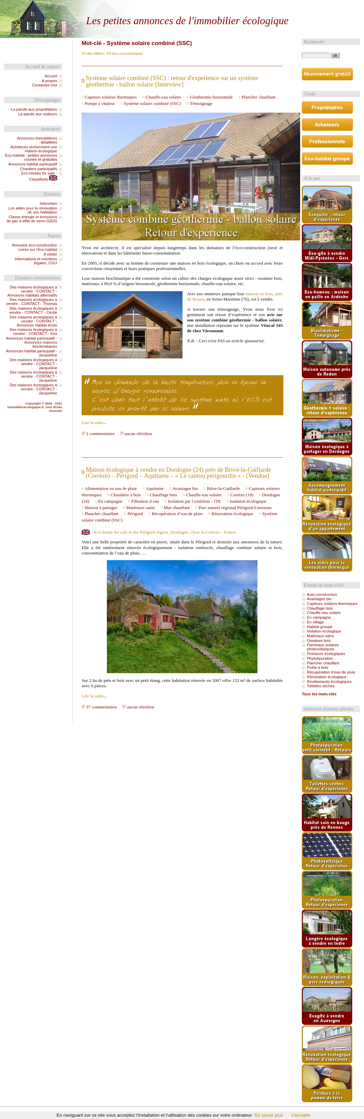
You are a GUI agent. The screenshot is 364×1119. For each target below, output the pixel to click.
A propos (49, 81)
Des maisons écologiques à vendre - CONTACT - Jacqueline (33, 364)
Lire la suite (92, 422)
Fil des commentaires (125, 53)
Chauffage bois (163, 494)
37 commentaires (101, 706)
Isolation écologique (248, 501)
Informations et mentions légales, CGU (35, 261)
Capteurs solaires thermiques (111, 97)
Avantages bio (185, 488)
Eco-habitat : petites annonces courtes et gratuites (31, 157)
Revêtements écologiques (329, 682)
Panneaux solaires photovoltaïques (323, 647)
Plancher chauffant (259, 97)
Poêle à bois (317, 667)
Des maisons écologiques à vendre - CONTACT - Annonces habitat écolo (33, 321)
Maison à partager (101, 507)
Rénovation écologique (232, 513)
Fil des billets (93, 53)
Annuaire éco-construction (34, 245)
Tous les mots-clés (319, 694)
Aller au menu (196, 6)
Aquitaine (155, 488)
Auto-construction (322, 594)
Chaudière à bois (126, 494)
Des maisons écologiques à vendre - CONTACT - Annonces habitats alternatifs (32, 291)
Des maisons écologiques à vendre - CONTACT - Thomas (31, 302)
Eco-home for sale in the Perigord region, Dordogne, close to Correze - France (165, 532)
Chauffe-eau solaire (163, 97)
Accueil (51, 76)
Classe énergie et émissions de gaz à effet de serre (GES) (31, 219)
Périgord (135, 513)
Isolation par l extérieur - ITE (194, 501)
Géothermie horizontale (211, 97)
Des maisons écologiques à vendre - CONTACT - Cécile (33, 310)
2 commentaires (100, 433)
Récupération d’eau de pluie (177, 513)
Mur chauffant (177, 507)
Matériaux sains (140, 507)
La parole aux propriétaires (34, 109)
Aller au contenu (167, 6)
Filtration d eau (145, 501)
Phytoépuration (320, 658)
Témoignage (201, 103)
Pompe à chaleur (100, 103)
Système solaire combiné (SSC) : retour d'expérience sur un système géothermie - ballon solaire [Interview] (172, 81)
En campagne (110, 501)
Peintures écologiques (326, 654)
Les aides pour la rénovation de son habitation (32, 210)
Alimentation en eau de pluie (111, 488)
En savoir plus (269, 1115)
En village (315, 622)
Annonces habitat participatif (32, 164)
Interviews (48, 203)
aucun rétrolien (138, 433)
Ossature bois (319, 641)
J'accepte (300, 1115)
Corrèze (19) (241, 494)
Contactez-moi (44, 85)
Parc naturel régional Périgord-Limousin (235, 507)
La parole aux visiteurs (37, 114)
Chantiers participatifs (38, 169)
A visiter (50, 254)
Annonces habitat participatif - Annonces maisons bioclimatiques (31, 342)
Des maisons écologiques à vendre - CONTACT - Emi (33, 331)
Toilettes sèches (320, 686)
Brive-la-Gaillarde (223, 488)
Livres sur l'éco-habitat (37, 249)
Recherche (314, 41)
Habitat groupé (319, 627)
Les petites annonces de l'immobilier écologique (187, 21)
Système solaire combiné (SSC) (152, 103)
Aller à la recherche (227, 6)
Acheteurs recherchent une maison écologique (33, 149)
